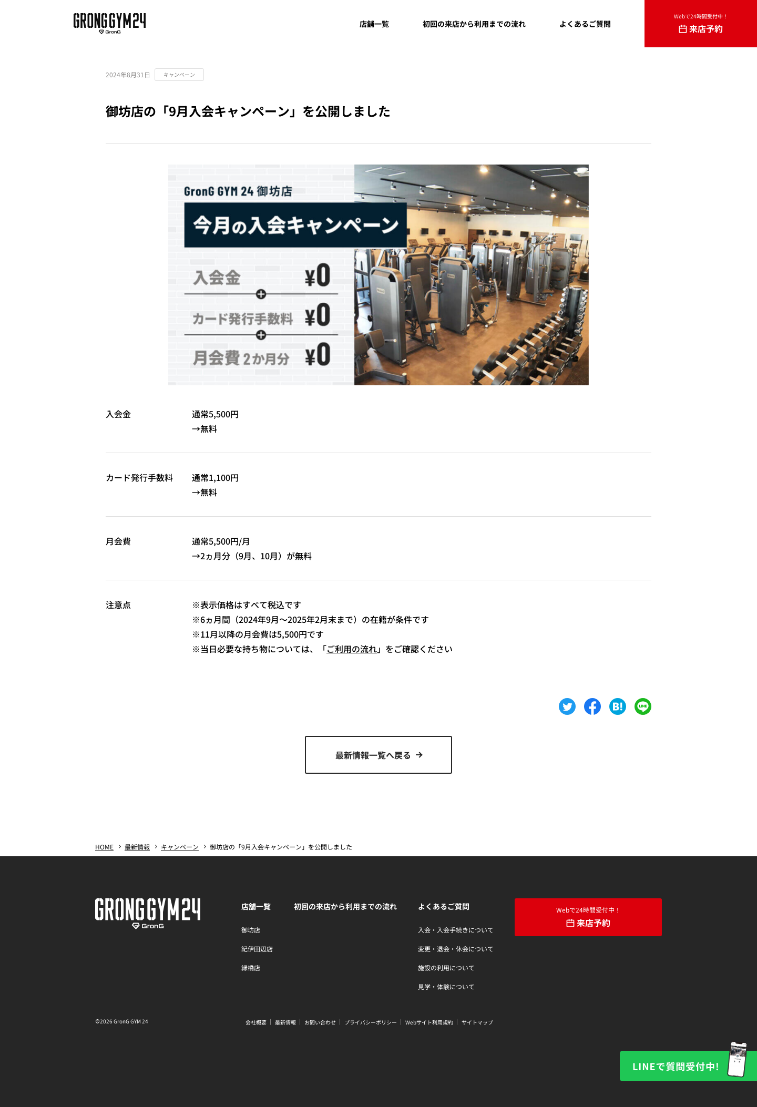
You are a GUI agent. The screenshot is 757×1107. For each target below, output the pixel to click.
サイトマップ (477, 1022)
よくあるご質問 (443, 906)
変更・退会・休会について (456, 948)
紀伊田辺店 (257, 948)
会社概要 (256, 1022)
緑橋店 (250, 967)
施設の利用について (446, 967)
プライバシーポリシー (370, 1022)
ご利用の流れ (351, 648)
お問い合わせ (320, 1022)
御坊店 (250, 929)
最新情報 (285, 1022)
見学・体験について (446, 986)
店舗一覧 (256, 906)
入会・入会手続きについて (456, 929)
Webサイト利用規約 (429, 1022)
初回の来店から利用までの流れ (345, 906)
